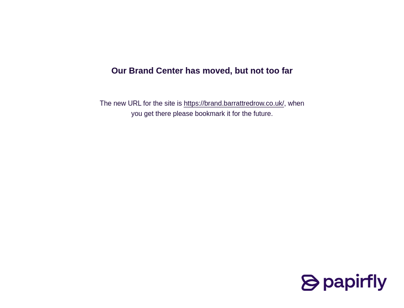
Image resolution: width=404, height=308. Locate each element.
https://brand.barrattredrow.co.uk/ (234, 103)
